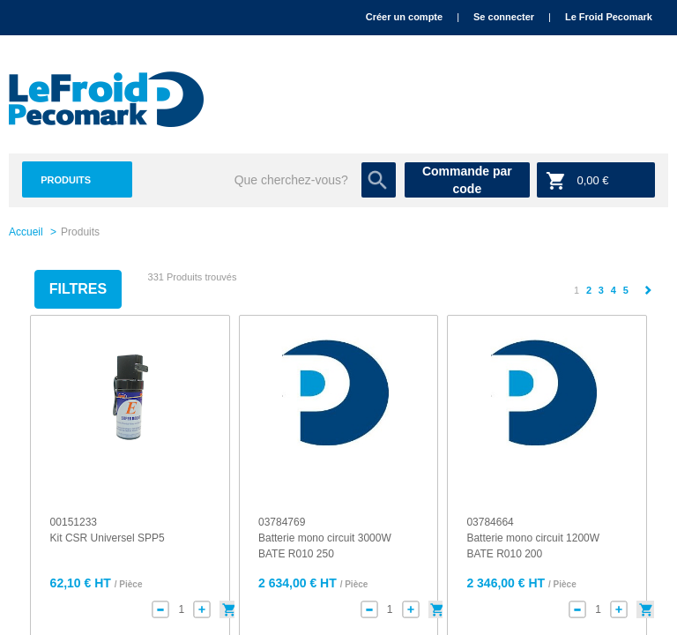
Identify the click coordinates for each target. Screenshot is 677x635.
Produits (66, 180)
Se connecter (503, 16)
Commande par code (467, 180)
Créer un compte (404, 16)
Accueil (26, 232)
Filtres (78, 288)
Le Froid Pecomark (608, 16)
